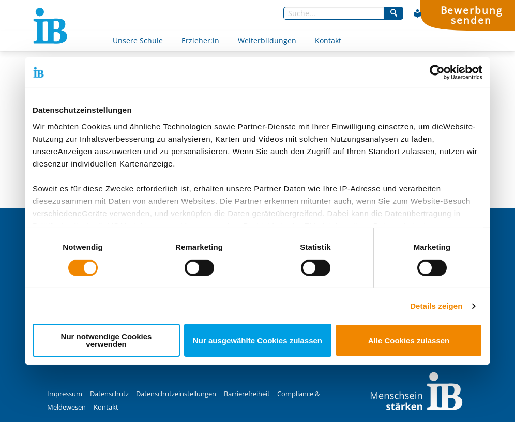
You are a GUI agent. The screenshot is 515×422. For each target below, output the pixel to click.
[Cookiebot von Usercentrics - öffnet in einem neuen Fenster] (437, 72)
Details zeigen (436, 306)
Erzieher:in (200, 41)
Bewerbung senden (472, 15)
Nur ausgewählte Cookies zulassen (257, 340)
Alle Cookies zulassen (409, 340)
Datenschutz (109, 393)
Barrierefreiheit (247, 393)
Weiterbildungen (267, 41)
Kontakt (328, 41)
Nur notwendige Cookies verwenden (106, 340)
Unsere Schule (138, 41)
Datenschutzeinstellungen (176, 393)
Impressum (64, 393)
